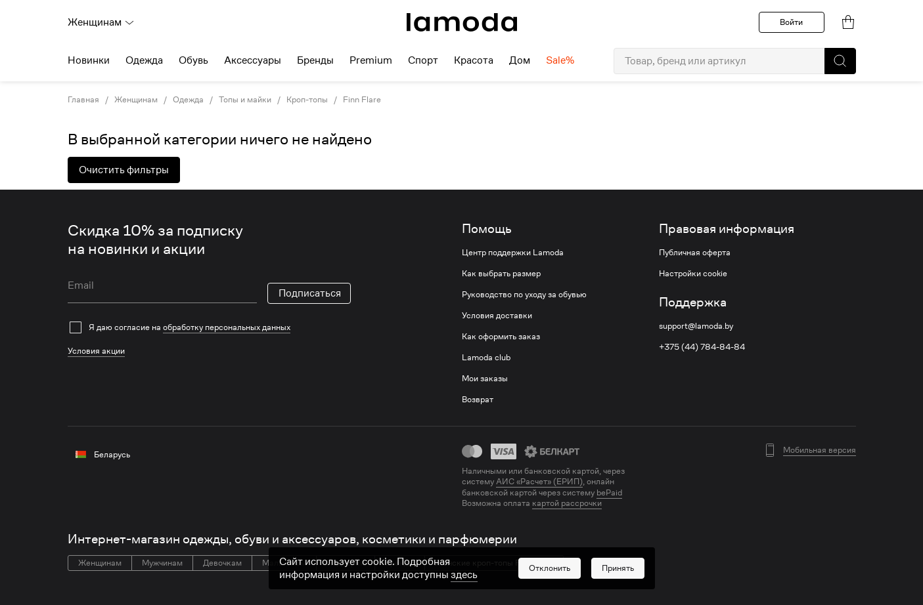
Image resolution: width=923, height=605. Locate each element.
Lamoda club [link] (486, 357)
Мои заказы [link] (485, 378)
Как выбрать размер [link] (501, 273)
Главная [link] (83, 99)
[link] (462, 22)
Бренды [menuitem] (315, 60)
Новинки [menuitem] (89, 60)
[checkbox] (209, 327)
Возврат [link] (477, 399)
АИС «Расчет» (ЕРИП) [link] (539, 481)
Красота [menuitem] (473, 60)
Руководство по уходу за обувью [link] (524, 294)
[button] (840, 61)
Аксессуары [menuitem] (252, 60)
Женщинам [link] (136, 99)
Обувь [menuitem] (193, 60)
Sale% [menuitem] (560, 60)
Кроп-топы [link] (307, 99)
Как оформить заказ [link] (501, 336)
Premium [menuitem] (370, 60)
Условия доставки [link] (497, 315)
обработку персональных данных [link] (226, 327)
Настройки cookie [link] (693, 273)
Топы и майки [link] (245, 99)
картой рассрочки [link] (567, 503)
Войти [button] (791, 22)
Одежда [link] (188, 99)
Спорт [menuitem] (423, 60)
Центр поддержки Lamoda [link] (513, 252)
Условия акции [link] (96, 350)
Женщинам (101, 22)
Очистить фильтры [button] (124, 170)
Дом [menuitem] (519, 60)
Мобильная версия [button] (819, 450)
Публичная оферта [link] (695, 252)
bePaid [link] (609, 492)
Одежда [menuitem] (144, 60)
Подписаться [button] (310, 293)
